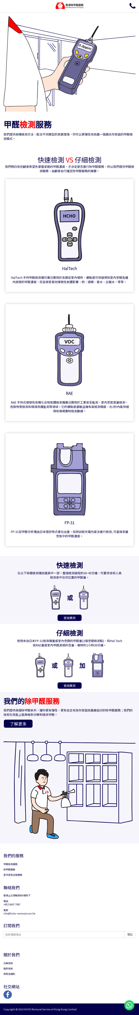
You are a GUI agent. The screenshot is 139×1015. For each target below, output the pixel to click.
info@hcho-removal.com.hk (19, 913)
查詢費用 (70, 618)
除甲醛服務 (9, 869)
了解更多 (18, 724)
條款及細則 (9, 974)
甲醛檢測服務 (11, 864)
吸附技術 (8, 968)
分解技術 (8, 963)
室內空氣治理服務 (13, 874)
